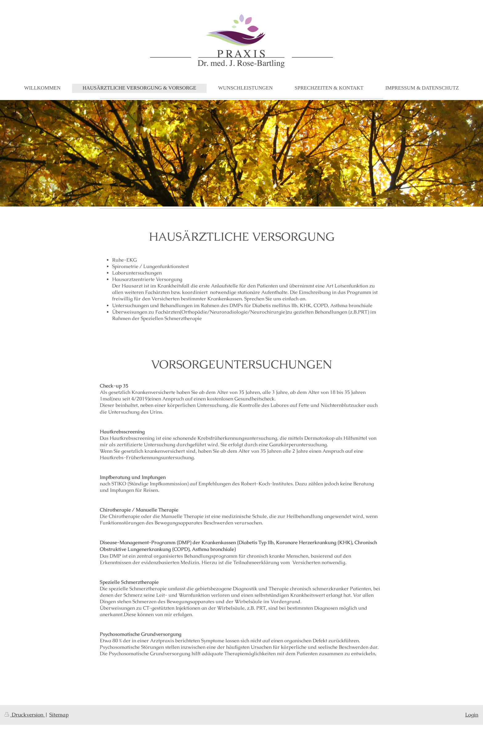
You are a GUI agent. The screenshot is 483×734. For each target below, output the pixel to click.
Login (471, 714)
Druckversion (25, 714)
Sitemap (59, 714)
